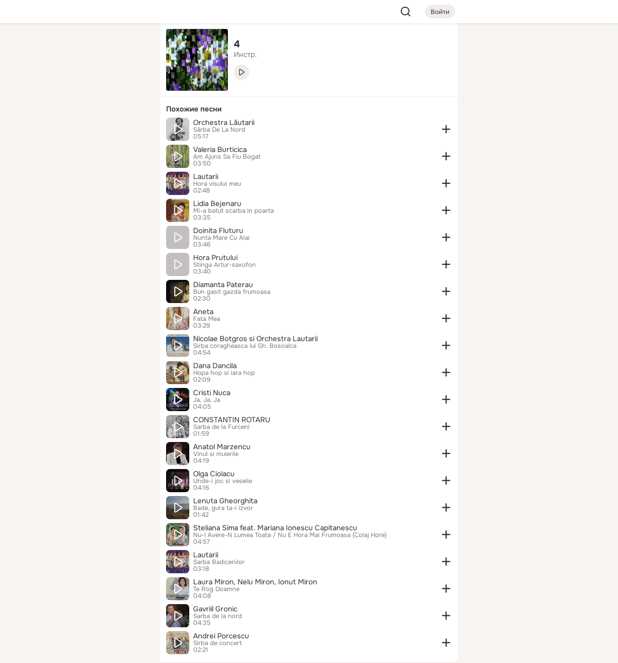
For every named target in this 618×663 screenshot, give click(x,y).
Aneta (203, 312)
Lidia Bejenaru (217, 203)
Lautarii (205, 176)
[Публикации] (46, 89)
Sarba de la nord (217, 616)
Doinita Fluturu (218, 231)
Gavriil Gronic (215, 609)
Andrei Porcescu (221, 636)
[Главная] (46, 46)
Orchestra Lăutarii (223, 122)
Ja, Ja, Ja (206, 400)
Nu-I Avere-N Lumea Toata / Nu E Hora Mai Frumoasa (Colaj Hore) (290, 535)
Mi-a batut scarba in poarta (233, 210)
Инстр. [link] (245, 54)
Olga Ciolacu (214, 474)
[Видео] (131, 89)
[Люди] (89, 89)
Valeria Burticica (220, 149)
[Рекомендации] (89, 173)
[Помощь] (46, 173)
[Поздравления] (89, 131)
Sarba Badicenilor (219, 562)
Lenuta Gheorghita (225, 501)
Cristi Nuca (211, 393)
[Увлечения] (89, 46)
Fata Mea (206, 319)
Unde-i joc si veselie (222, 481)
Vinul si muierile (216, 454)
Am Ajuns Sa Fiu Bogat (227, 156)
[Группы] (131, 46)
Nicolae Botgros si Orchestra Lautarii (255, 339)
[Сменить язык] (88, 609)
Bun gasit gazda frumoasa (231, 292)
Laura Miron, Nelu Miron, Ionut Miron (255, 582)
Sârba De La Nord (219, 129)
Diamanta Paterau (223, 285)
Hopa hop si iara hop (224, 373)
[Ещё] (88, 588)
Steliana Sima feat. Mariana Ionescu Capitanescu (275, 528)
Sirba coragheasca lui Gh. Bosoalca (244, 346)
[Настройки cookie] (88, 650)
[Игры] (131, 131)
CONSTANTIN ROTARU (231, 420)
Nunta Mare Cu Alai (221, 238)
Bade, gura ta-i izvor (223, 508)
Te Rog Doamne (216, 589)
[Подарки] (46, 131)
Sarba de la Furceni (221, 427)
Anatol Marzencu (222, 447)
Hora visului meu (217, 183)
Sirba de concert (217, 643)
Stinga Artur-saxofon (224, 265)
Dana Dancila (215, 366)
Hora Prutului (215, 258)
